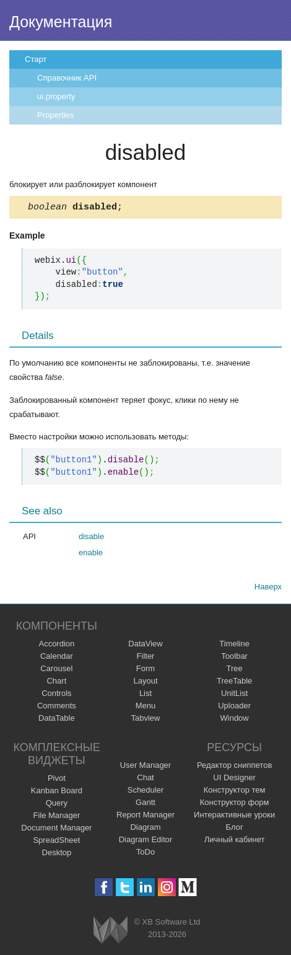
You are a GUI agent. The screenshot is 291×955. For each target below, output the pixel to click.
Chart (56, 682)
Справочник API (67, 77)
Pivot (57, 780)
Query (56, 804)
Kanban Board (56, 792)
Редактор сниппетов (234, 767)
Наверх (268, 588)
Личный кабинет (234, 841)
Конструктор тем (235, 791)
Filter (146, 657)
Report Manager (145, 816)
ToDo (145, 853)
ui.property (56, 96)
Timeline (234, 645)
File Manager (56, 817)
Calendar (56, 657)
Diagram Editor (146, 841)
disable (91, 538)
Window (234, 719)
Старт (35, 59)
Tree (235, 670)
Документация (60, 21)
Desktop (57, 854)
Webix (110, 932)
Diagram (145, 829)
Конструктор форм (234, 804)
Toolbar (234, 657)
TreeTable (234, 682)
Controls (56, 695)
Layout (145, 682)
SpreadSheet (56, 842)
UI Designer (234, 779)
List (145, 695)
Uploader (234, 707)
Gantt (145, 804)
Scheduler (146, 791)
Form (145, 670)
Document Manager (56, 829)
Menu (146, 707)
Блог (234, 829)
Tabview (145, 719)
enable (91, 554)
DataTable (56, 719)
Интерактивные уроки (234, 816)
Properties (55, 115)
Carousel (56, 670)
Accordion (56, 645)
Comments (56, 707)
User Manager (145, 767)
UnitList (234, 695)
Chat (145, 779)
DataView (145, 645)
